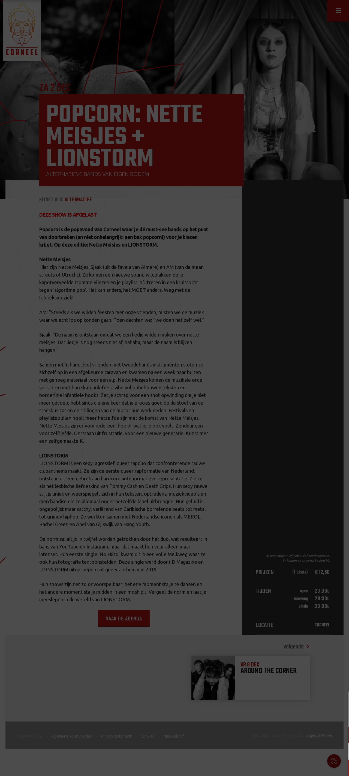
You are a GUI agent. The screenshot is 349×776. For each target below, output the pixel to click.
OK (340, 768)
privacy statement (321, 717)
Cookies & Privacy (282, 702)
